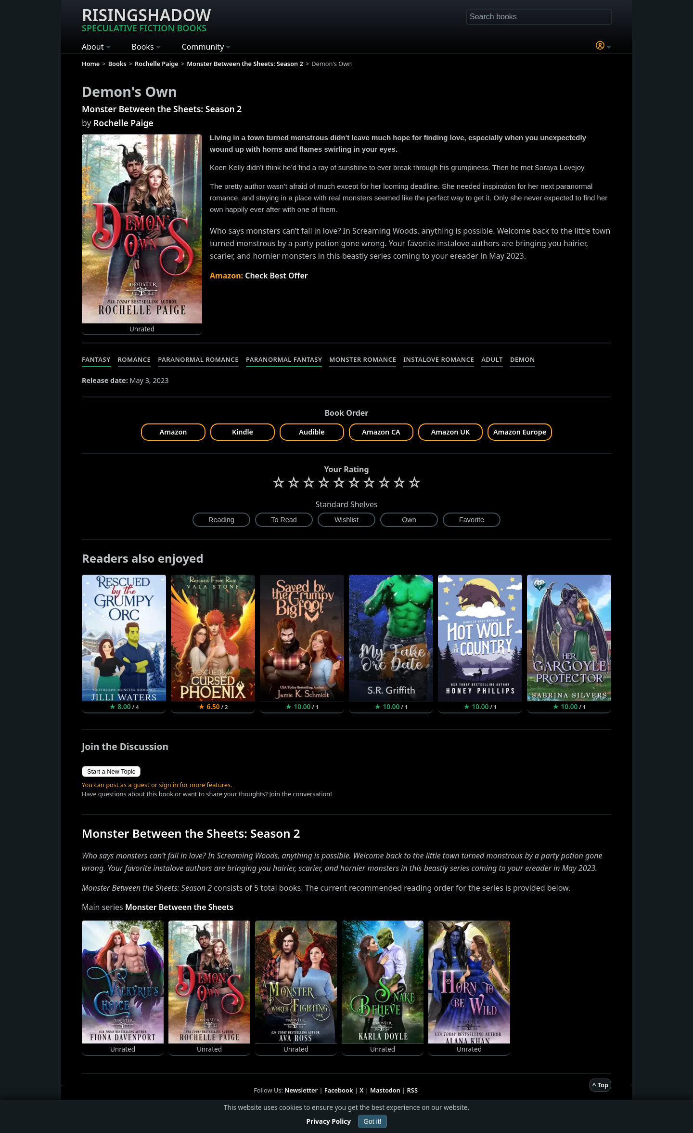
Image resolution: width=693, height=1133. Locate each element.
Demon (522, 359)
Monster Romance (362, 359)
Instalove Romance (438, 359)
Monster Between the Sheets (179, 907)
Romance (134, 359)
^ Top (600, 1084)
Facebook (338, 1090)
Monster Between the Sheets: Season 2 (162, 109)
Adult (492, 359)
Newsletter (301, 1090)
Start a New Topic (111, 771)
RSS (412, 1090)
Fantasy (96, 359)
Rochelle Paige (123, 123)
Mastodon (385, 1090)
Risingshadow (146, 19)
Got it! (372, 1121)
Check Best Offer (276, 275)
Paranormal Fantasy (284, 359)
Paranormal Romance (198, 359)
